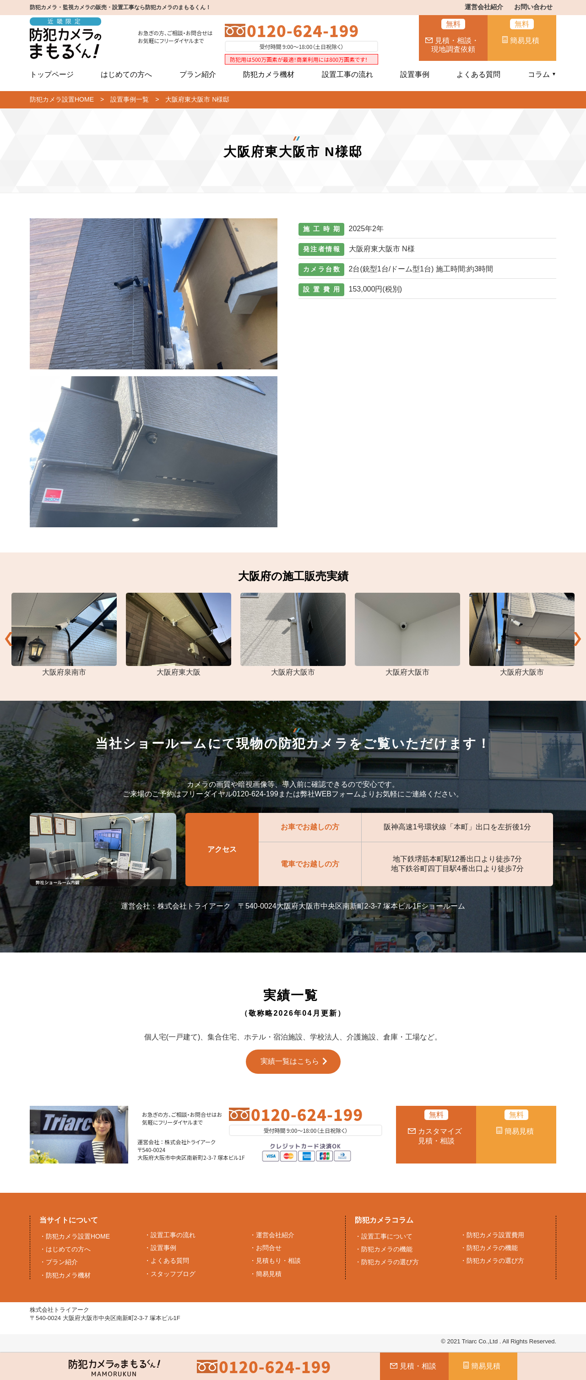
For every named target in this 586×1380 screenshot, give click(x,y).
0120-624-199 (303, 30)
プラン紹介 (197, 74)
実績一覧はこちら (289, 1061)
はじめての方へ (126, 74)
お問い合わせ (533, 7)
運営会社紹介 (484, 7)
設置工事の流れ (347, 74)
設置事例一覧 (129, 99)
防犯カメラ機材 (268, 74)
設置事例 (414, 74)
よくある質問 (478, 74)
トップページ (52, 74)
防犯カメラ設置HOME (62, 99)
